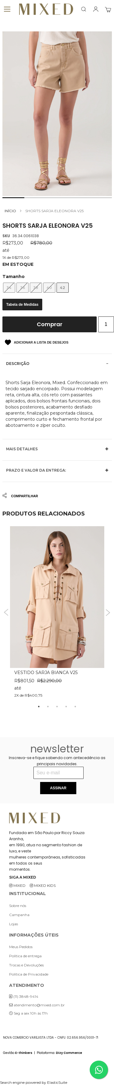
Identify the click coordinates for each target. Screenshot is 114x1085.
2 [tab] (48, 707)
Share (13, 495)
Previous (6, 612)
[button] (13, 197)
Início (10, 211)
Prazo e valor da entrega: (36, 470)
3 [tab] (57, 707)
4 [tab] (66, 707)
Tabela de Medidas (22, 304)
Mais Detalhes (22, 449)
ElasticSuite (57, 1082)
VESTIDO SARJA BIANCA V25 (46, 672)
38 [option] (35, 287)
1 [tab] (39, 707)
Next (108, 612)
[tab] (57, 363)
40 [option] (49, 287)
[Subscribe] (58, 788)
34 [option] (9, 287)
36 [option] (22, 287)
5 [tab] (75, 707)
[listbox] (57, 288)
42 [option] (62, 287)
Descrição (17, 363)
